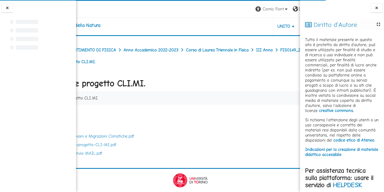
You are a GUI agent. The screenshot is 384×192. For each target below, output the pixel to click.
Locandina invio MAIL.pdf (120, 153)
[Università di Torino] (92, 8)
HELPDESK (347, 185)
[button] (225, 9)
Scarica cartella (280, 113)
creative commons (336, 110)
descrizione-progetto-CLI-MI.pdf (127, 144)
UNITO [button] (237, 26)
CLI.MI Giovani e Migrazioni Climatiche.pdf (136, 136)
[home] (109, 25)
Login (291, 8)
